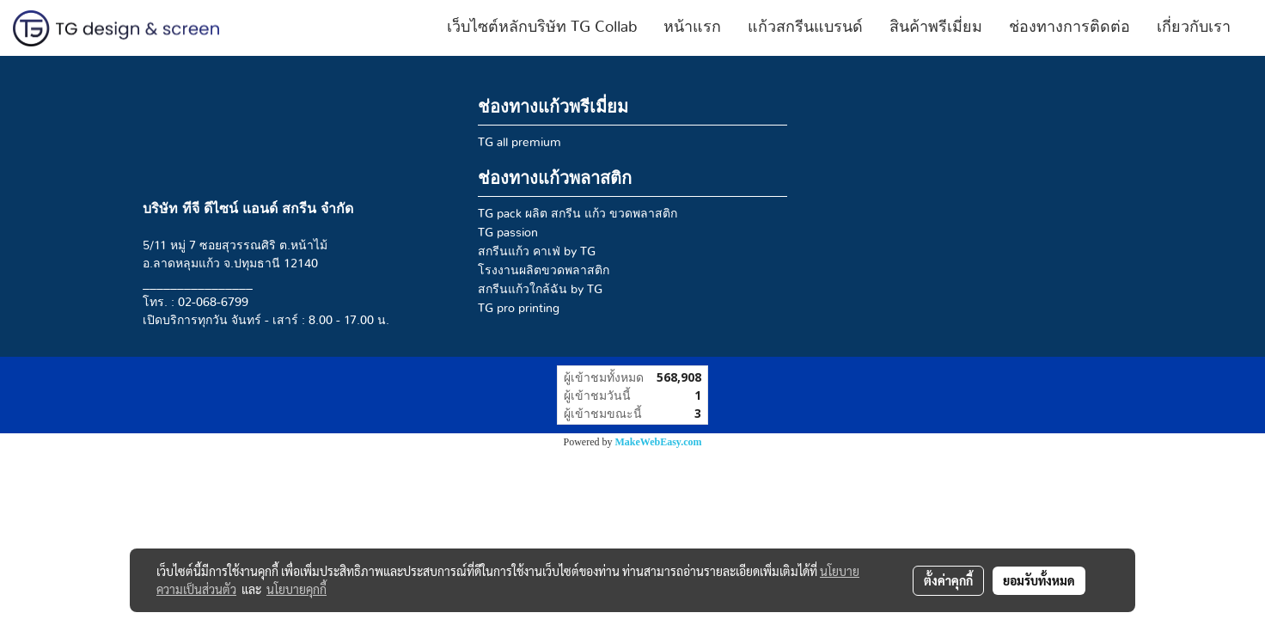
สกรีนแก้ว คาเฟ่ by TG (537, 252)
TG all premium (519, 143)
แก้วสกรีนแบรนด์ (805, 27)
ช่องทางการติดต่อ (1069, 27)
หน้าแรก (692, 27)
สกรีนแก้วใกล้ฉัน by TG (540, 290)
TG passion (508, 233)
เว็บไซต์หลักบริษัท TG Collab (542, 27)
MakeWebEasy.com (658, 442)
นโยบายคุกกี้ (296, 589)
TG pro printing (518, 309)
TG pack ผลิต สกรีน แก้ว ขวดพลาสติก (577, 214)
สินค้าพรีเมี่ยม (935, 27)
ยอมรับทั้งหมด (1039, 580)
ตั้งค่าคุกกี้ (948, 580)
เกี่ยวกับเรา (1194, 27)
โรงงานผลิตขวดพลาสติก (543, 271)
